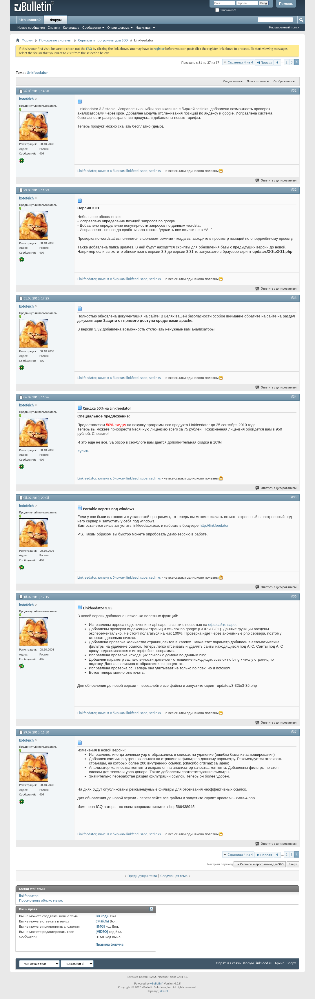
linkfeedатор (29, 895)
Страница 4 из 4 (240, 62)
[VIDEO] (102, 931)
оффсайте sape (222, 624)
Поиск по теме (256, 81)
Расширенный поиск (284, 27)
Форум (55, 20)
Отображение (283, 81)
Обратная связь (228, 963)
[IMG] (100, 926)
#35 (293, 497)
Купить (83, 451)
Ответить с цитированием (276, 180)
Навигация (143, 27)
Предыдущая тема (142, 875)
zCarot (164, 991)
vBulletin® (156, 983)
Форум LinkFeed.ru (257, 963)
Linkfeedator (37, 72)
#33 (293, 298)
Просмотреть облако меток (41, 900)
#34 (293, 397)
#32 (293, 190)
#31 (293, 90)
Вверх (293, 864)
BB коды (103, 916)
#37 (293, 732)
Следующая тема (173, 875)
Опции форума (118, 27)
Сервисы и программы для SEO (103, 40)
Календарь (71, 27)
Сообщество (91, 27)
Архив (279, 963)
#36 (293, 596)
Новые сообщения (31, 27)
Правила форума (109, 944)
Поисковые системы (55, 40)
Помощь (286, 4)
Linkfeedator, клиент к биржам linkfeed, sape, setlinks (119, 170)
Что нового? (30, 20)
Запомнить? (225, 10)
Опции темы (231, 81)
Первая (264, 62)
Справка (54, 27)
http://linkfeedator (214, 525)
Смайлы (102, 921)
